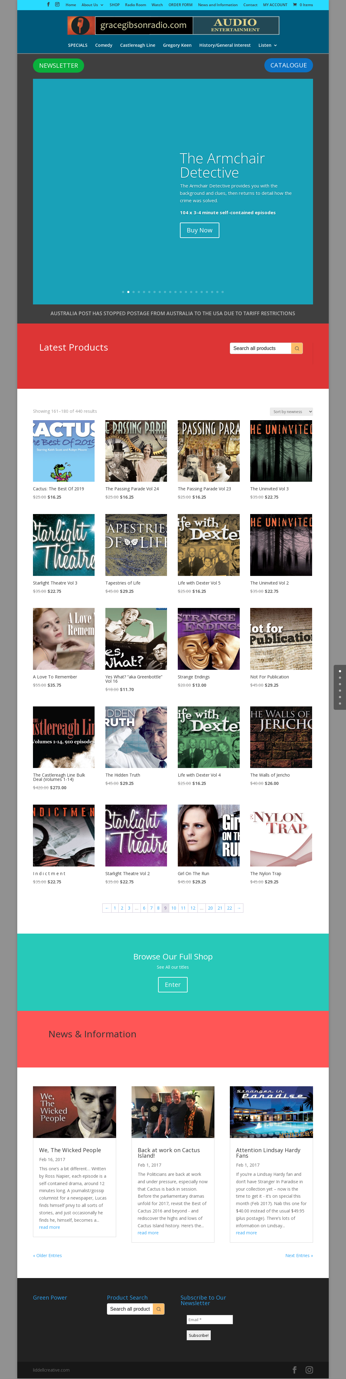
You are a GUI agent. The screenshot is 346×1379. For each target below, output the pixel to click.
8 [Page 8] (158, 908)
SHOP (115, 5)
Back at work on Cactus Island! (169, 1153)
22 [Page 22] (229, 908)
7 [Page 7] (151, 908)
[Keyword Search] (260, 349)
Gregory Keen (177, 45)
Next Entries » (299, 1256)
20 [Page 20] (210, 908)
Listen (265, 45)
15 (196, 292)
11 (175, 292)
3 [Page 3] (129, 908)
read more (49, 1228)
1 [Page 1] (115, 908)
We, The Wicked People (70, 1150)
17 (207, 292)
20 (223, 292)
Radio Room (135, 5)
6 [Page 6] (144, 908)
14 (191, 292)
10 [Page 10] (173, 908)
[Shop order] (291, 412)
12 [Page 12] (192, 908)
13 (186, 292)
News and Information (218, 5)
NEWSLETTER (58, 66)
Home (71, 5)
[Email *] (210, 1320)
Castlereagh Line (137, 45)
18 (212, 292)
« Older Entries (47, 1256)
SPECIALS (77, 45)
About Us (90, 5)
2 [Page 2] (122, 908)
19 (217, 292)
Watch (157, 5)
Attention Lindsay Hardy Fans (268, 1153)
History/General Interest (225, 45)
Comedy (103, 45)
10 (170, 292)
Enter (173, 985)
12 (181, 292)
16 (202, 292)
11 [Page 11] (183, 908)
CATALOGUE (289, 66)
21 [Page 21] (220, 908)
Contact (250, 5)
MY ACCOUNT (275, 5)
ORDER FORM (181, 5)
